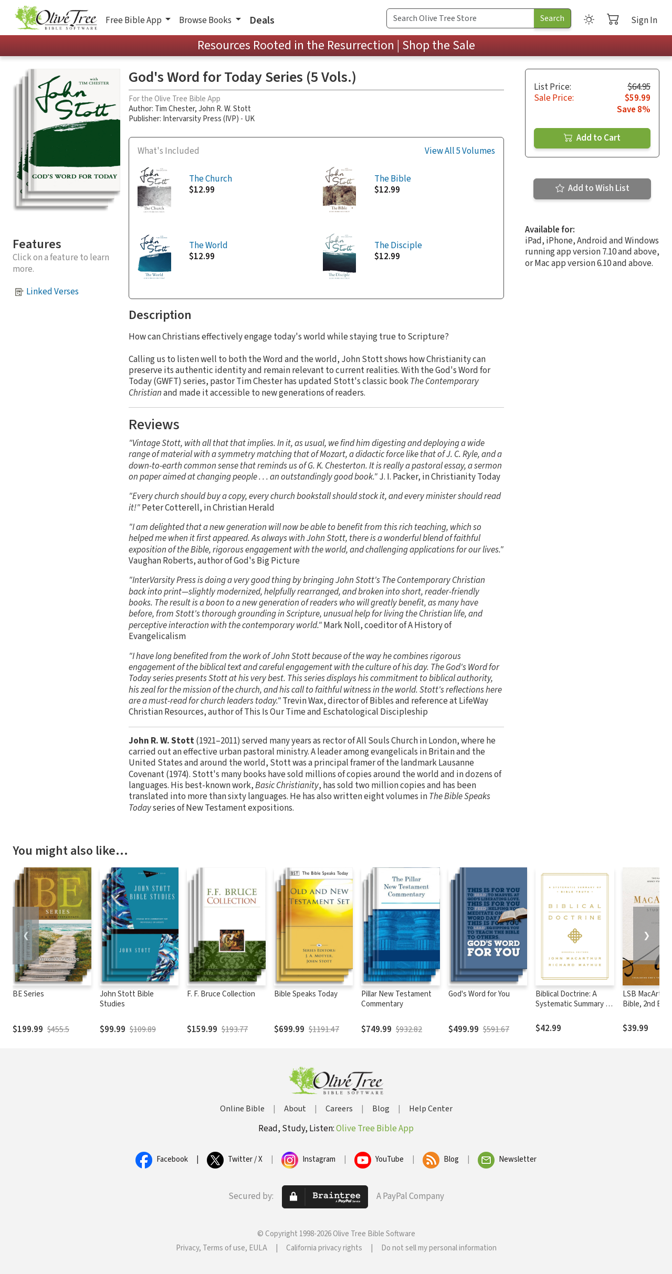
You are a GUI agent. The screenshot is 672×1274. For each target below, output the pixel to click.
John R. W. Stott (224, 108)
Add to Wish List (592, 188)
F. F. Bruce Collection (221, 994)
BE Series (28, 994)
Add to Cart (592, 138)
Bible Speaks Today (306, 994)
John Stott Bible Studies (127, 999)
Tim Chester (175, 108)
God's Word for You (479, 994)
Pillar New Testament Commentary (396, 999)
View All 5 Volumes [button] (460, 151)
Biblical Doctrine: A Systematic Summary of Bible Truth (574, 1004)
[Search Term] (460, 18)
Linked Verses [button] (52, 291)
